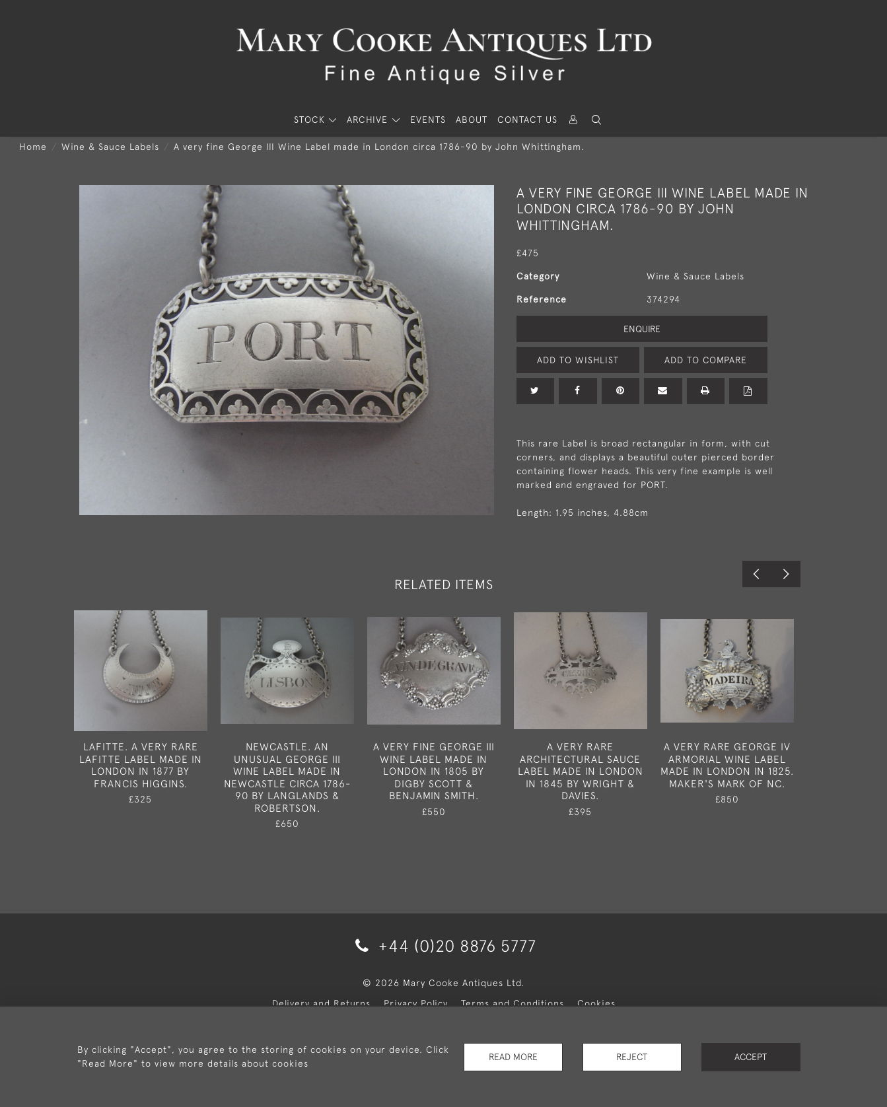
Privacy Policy (416, 1003)
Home (33, 146)
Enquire (641, 329)
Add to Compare (705, 360)
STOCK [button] (311, 119)
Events (428, 119)
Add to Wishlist (578, 360)
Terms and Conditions (512, 1003)
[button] (597, 120)
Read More (513, 1057)
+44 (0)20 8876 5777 (443, 945)
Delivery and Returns (321, 1003)
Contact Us (527, 119)
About (471, 119)
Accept (750, 1057)
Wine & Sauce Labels (110, 146)
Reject (632, 1057)
